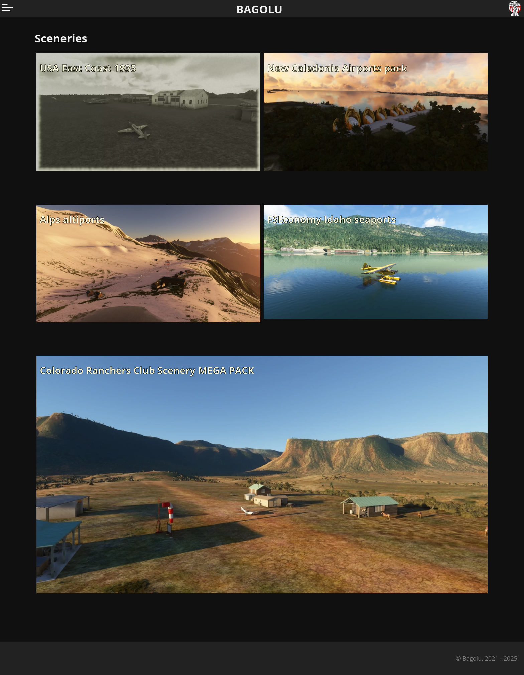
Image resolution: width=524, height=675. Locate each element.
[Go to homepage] (515, 8)
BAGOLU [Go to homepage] (259, 9)
